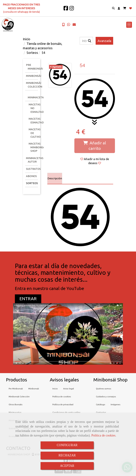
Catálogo (100, 404)
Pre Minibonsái (16, 388)
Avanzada (104, 41)
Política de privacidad (62, 404)
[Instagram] (71, 9)
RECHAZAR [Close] (67, 455)
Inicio (55, 388)
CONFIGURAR (67, 445)
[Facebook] (66, 9)
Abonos (31, 176)
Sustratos (33, 168)
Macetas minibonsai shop (37, 147)
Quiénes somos (103, 388)
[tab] (54, 178)
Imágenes (115, 404)
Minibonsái (33, 75)
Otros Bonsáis (15, 404)
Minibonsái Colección (19, 396)
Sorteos (32, 183)
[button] (119, 8)
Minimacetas (36, 97)
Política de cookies (103, 435)
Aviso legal (68, 388)
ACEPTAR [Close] (67, 466)
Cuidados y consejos (106, 396)
